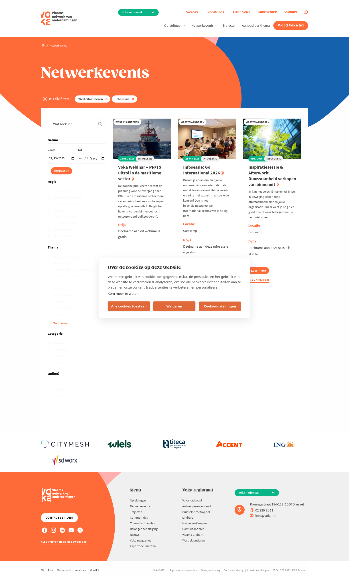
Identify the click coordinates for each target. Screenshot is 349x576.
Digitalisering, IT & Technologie (74, 270)
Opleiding (60, 356)
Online (58, 396)
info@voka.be (263, 515)
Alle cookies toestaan (128, 306)
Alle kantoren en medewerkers (64, 542)
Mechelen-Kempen (66, 217)
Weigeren (174, 306)
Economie (60, 282)
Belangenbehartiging (144, 529)
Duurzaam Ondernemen (69, 276)
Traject (58, 362)
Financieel (60, 302)
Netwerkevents (202, 25)
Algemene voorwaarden (183, 570)
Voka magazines (140, 540)
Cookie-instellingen (220, 306)
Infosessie (123, 99)
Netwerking (61, 350)
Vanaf (51, 150)
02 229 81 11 (261, 510)
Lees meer (260, 271)
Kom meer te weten (123, 293)
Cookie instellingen (258, 570)
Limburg (59, 210)
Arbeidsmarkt (62, 263)
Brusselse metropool (67, 204)
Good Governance (65, 308)
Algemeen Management (69, 257)
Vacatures (215, 12)
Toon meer (60, 323)
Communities (139, 517)
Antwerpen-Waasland (68, 198)
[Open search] (306, 12)
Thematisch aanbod (143, 523)
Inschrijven (258, 280)
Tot (80, 150)
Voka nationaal (63, 191)
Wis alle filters (59, 99)
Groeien (59, 314)
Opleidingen (173, 25)
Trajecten (230, 25)
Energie (58, 289)
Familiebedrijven (64, 295)
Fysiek (57, 383)
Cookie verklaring (233, 570)
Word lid (94, 570)
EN (42, 570)
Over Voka (241, 12)
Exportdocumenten (143, 546)
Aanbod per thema (256, 25)
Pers (50, 570)
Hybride (59, 390)
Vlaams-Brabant (64, 230)
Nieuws (192, 12)
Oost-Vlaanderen (64, 223)
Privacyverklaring (210, 570)
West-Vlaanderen (90, 99)
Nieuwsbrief (64, 570)
